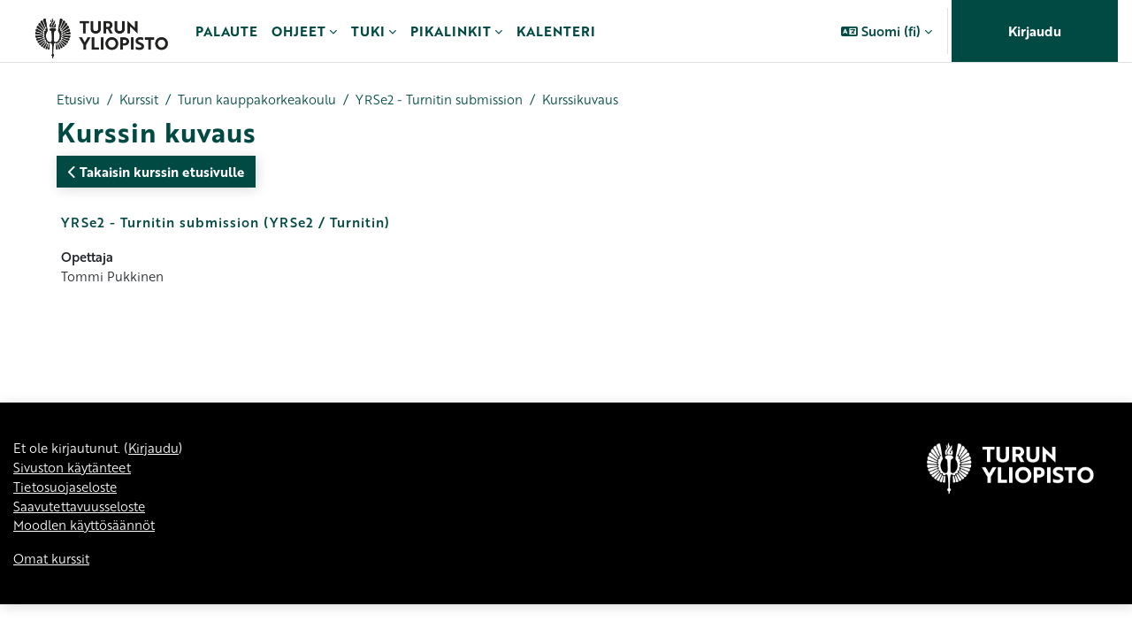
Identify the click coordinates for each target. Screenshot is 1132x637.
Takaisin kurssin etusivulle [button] (156, 172)
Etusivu (79, 100)
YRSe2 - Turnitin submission (457, 100)
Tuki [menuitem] (368, 31)
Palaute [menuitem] (226, 31)
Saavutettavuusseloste (84, 512)
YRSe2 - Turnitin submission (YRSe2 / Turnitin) (225, 223)
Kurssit (143, 100)
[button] (887, 31)
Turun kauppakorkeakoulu (267, 100)
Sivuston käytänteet (75, 472)
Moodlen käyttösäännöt (88, 531)
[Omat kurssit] (101, 31)
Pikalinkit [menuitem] (450, 31)
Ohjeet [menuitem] (298, 31)
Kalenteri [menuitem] (555, 31)
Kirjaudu (1034, 31)
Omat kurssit (53, 566)
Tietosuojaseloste (69, 492)
